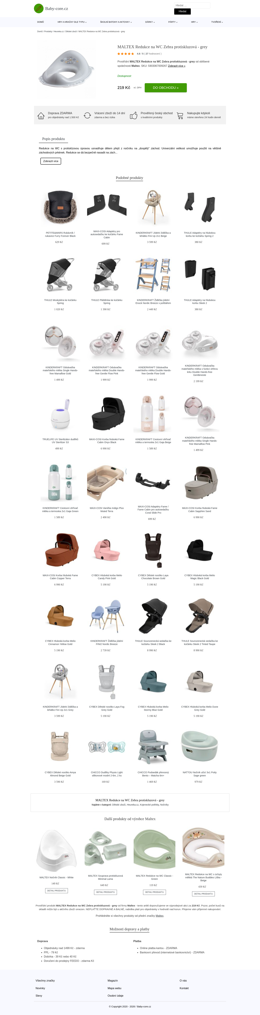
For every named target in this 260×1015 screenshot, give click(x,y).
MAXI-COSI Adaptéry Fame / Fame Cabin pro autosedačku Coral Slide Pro (153, 509)
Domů (40, 22)
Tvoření (216, 22)
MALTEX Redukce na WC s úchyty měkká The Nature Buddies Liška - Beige (203, 877)
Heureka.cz (59, 31)
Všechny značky (45, 980)
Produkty (48, 31)
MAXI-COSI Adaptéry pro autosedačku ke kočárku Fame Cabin (107, 234)
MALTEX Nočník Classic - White (57, 877)
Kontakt (184, 988)
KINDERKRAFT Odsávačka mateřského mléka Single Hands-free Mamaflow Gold (60, 370)
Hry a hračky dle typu (71, 22)
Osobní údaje (115, 995)
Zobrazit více (50, 161)
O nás (183, 980)
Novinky (40, 988)
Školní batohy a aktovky (115, 22)
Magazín (113, 980)
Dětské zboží (71, 31)
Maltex (159, 915)
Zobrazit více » (176, 65)
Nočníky (164, 804)
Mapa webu (114, 988)
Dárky (149, 22)
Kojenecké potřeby (149, 804)
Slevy (39, 995)
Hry (193, 22)
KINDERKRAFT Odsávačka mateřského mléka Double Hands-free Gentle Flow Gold (153, 370)
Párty (172, 22)
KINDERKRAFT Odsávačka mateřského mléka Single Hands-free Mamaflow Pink (199, 440)
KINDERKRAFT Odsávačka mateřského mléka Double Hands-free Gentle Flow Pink (107, 370)
